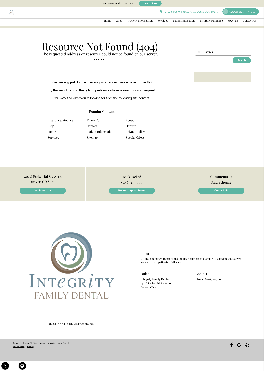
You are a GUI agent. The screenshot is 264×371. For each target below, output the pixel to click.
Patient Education (184, 20)
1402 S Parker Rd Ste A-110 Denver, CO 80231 (188, 12)
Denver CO (133, 126)
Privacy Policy (135, 132)
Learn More (150, 3)
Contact (92, 126)
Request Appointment (132, 190)
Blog (51, 126)
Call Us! (239, 11)
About (119, 20)
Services (163, 20)
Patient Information (140, 20)
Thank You (94, 120)
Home (107, 20)
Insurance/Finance (211, 20)
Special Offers (135, 137)
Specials (233, 20)
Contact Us (249, 20)
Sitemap (92, 137)
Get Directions (43, 190)
